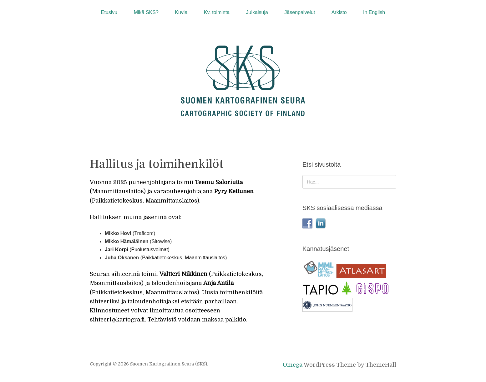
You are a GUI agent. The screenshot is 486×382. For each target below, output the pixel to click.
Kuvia (181, 12)
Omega (292, 365)
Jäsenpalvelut (299, 12)
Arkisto (339, 12)
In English (374, 12)
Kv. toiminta (217, 12)
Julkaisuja (257, 12)
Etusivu (109, 12)
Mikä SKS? (146, 12)
